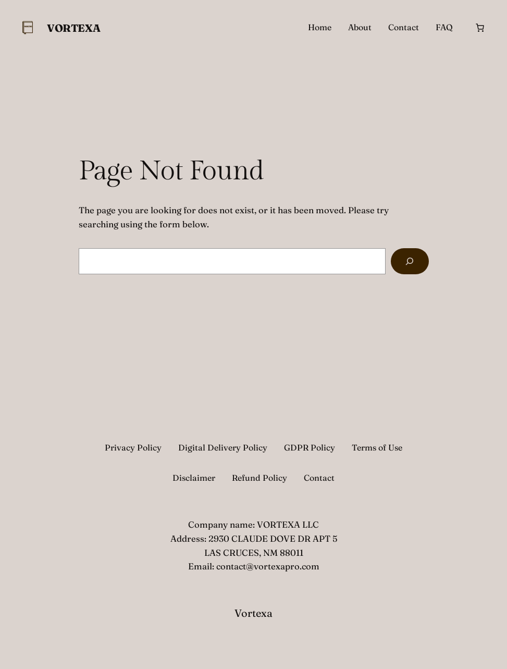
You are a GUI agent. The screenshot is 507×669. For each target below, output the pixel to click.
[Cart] (479, 27)
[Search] (410, 261)
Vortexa (73, 27)
